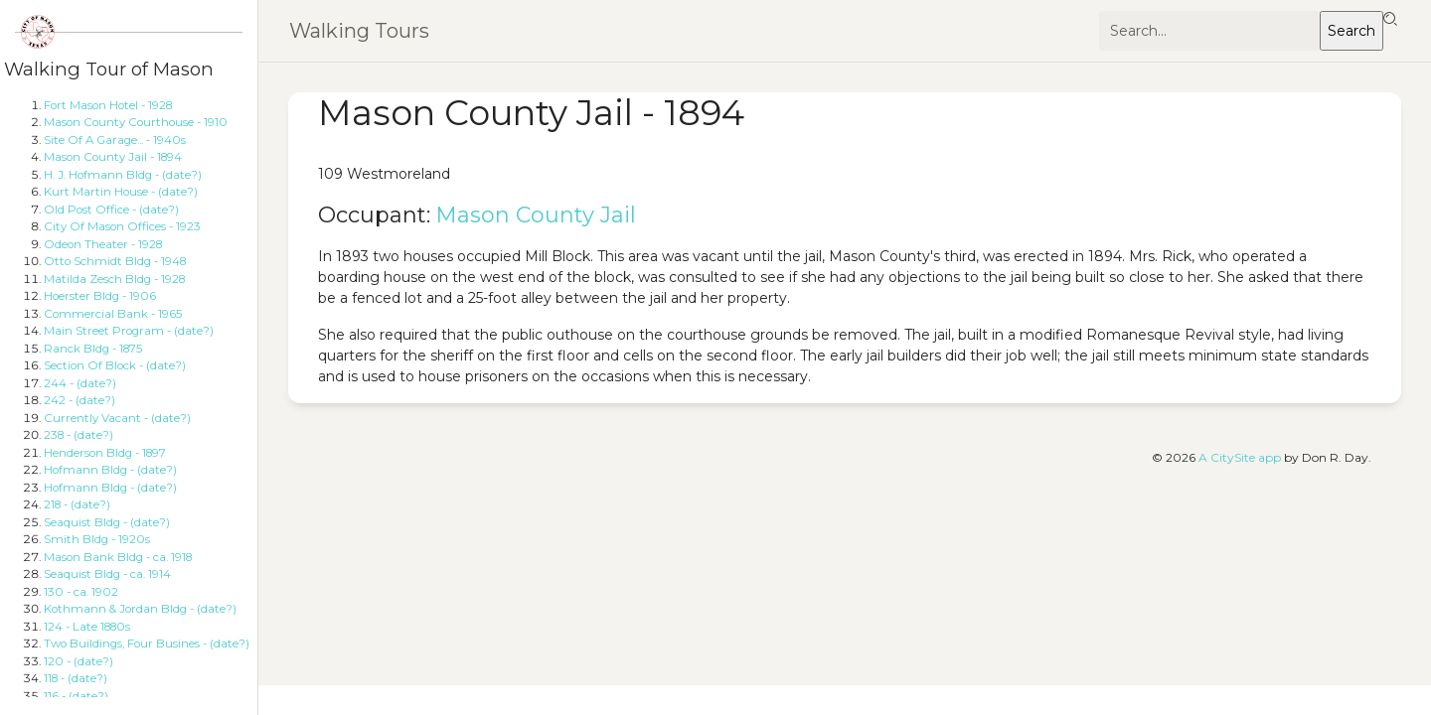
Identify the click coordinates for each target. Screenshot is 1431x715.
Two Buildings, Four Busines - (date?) (146, 643)
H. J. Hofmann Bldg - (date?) (123, 175)
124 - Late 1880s (87, 627)
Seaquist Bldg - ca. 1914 (107, 574)
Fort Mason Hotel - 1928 (108, 105)
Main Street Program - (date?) (129, 331)
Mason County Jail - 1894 (113, 157)
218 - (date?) (77, 504)
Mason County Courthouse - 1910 (136, 122)
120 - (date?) (78, 661)
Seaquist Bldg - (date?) (107, 522)
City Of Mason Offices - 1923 (122, 226)
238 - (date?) (78, 435)
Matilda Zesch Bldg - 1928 (114, 279)
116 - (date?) (76, 696)
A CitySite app (1239, 457)
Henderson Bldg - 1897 (105, 453)
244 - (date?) (80, 383)
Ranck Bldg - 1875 (93, 349)
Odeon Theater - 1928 (103, 244)
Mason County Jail (536, 215)
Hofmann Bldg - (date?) (110, 470)
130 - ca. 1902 (81, 592)
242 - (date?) (79, 400)
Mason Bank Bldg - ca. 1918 (118, 557)
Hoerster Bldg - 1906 (100, 296)
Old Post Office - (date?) (111, 209)
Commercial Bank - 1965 (113, 314)
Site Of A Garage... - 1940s (115, 140)
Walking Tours (359, 31)
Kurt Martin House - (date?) (121, 192)
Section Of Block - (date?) (115, 365)
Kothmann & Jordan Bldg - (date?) (140, 609)
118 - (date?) (75, 678)
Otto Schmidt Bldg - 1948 (115, 261)
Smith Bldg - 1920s (97, 539)
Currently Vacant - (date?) (117, 418)
